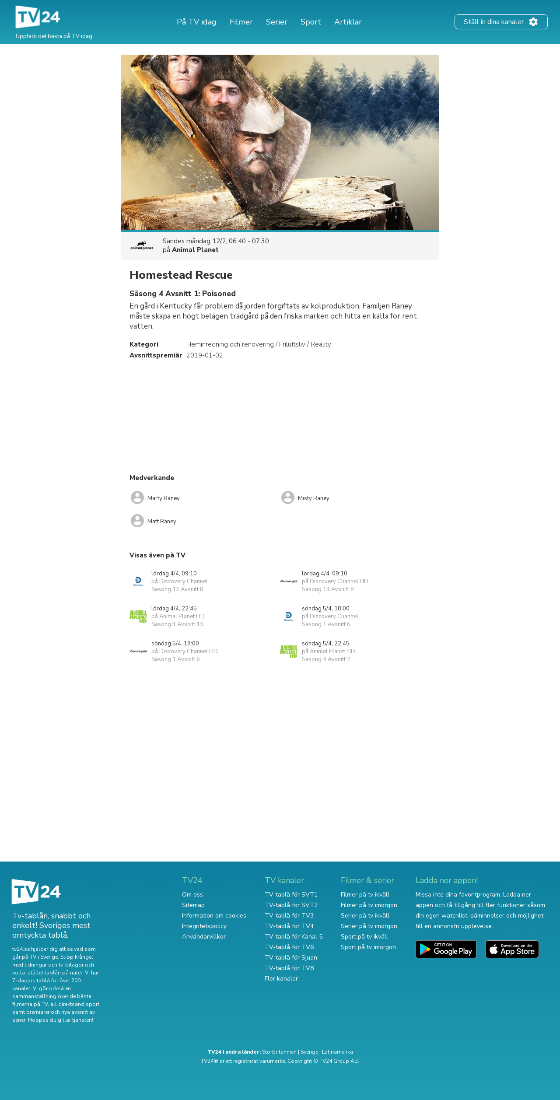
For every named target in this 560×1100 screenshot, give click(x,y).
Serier (276, 22)
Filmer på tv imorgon (369, 905)
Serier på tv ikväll (365, 915)
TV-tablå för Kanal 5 (293, 936)
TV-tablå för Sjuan (291, 957)
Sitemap (193, 905)
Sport (311, 22)
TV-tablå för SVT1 (291, 894)
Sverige (309, 1051)
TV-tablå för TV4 (289, 926)
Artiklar (348, 22)
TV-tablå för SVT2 (291, 905)
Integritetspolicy (204, 926)
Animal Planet (195, 249)
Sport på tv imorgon (368, 947)
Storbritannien (279, 1051)
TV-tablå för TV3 (289, 915)
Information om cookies (214, 915)
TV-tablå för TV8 (289, 968)
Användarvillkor (204, 936)
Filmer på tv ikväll (365, 894)
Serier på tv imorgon (369, 926)
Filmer (241, 22)
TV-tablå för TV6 (289, 947)
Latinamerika (337, 1051)
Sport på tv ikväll (364, 936)
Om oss (192, 894)
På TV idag (197, 22)
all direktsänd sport (74, 1004)
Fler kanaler (281, 978)
